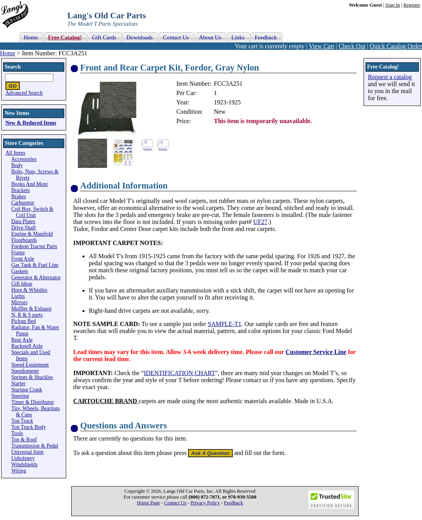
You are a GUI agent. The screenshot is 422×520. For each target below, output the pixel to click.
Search (13, 67)
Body (17, 165)
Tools (17, 433)
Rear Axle (22, 340)
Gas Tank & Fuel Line (34, 265)
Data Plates (23, 221)
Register (411, 5)
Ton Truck (22, 421)
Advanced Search (24, 93)
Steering (20, 396)
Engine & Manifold (32, 234)
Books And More (29, 184)
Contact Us (175, 503)
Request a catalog (390, 77)
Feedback (233, 503)
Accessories (24, 159)
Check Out (352, 46)
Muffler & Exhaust (31, 309)
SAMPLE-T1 (224, 324)
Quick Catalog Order (396, 46)
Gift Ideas (21, 284)
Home (7, 53)
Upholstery (23, 458)
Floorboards (24, 240)
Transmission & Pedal (34, 446)
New (219, 111)
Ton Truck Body (28, 427)
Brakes (18, 196)
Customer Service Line (316, 352)
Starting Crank (26, 390)
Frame (18, 253)
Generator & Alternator (36, 277)
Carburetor (22, 203)
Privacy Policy (205, 503)
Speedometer (25, 371)
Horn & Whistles (29, 290)
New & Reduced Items (30, 123)
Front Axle (22, 259)
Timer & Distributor (32, 402)
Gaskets (19, 271)
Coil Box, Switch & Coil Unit (32, 212)
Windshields (24, 464)
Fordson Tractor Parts (34, 246)
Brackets (20, 190)
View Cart (321, 46)
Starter (18, 383)
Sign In (392, 5)
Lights (18, 296)
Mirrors (19, 302)
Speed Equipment (30, 365)
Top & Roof (24, 439)
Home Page (148, 503)
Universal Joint (27, 452)
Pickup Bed (23, 321)
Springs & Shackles (32, 377)
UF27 (260, 222)
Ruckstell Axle (26, 346)
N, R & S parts (26, 315)
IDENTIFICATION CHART (179, 373)
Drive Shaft (23, 228)
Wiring (18, 471)
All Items (15, 153)
